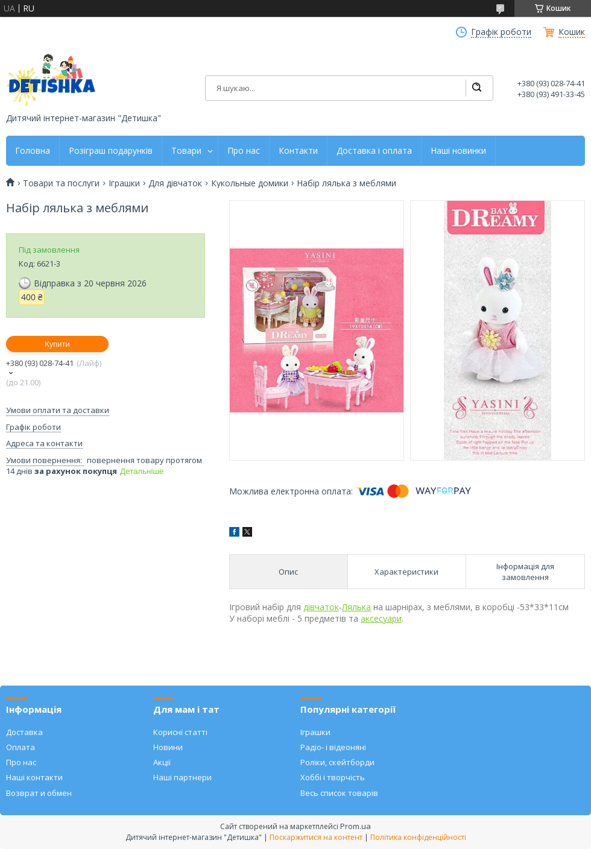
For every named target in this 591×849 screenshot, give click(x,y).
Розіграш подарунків (111, 150)
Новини (168, 747)
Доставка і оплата (374, 150)
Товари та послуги (61, 183)
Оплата (20, 747)
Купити (57, 344)
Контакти (298, 150)
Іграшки (124, 183)
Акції (162, 762)
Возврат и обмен (39, 792)
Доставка (24, 732)
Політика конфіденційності (418, 837)
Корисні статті (180, 732)
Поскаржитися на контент (316, 837)
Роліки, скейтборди (337, 762)
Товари (186, 150)
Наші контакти (34, 777)
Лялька (356, 607)
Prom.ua (355, 826)
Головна (32, 150)
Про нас (243, 150)
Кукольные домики (249, 183)
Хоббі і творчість (332, 777)
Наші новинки (458, 150)
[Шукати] (476, 88)
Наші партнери (182, 777)
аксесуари (381, 618)
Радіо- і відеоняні (333, 747)
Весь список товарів (339, 792)
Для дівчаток (175, 183)
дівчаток (321, 607)
